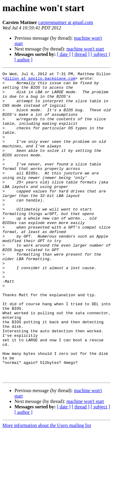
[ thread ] (80, 54)
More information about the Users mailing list (46, 486)
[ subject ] (100, 54)
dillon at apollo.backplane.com (40, 80)
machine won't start (85, 48)
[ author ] (23, 59)
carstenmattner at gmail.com (65, 22)
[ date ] (64, 54)
